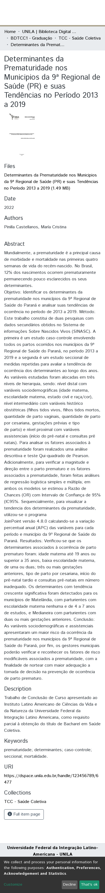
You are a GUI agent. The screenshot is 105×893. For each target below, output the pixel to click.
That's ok (89, 884)
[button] (69, 12)
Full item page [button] (24, 814)
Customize (13, 884)
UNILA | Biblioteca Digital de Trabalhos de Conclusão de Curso (49, 32)
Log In (80, 12)
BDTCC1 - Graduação (31, 38)
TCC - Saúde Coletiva (79, 38)
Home (10, 32)
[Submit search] (61, 12)
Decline (69, 884)
